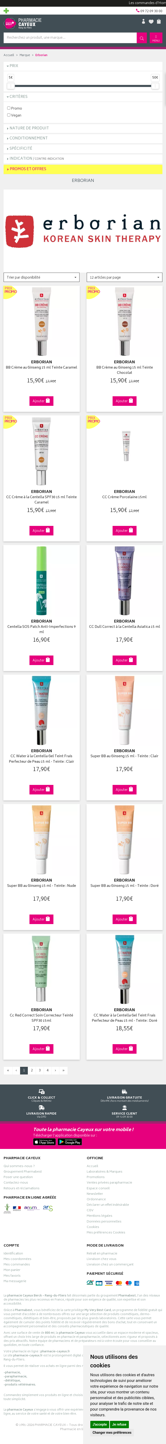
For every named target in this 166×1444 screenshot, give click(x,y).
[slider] (11, 86)
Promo (14, 108)
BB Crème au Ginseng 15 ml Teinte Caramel (41, 368)
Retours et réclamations (22, 1189)
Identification (13, 1254)
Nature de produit (29, 128)
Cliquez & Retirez (42, 1095)
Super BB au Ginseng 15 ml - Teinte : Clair (124, 756)
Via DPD (42, 1111)
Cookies (93, 1227)
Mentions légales (99, 1216)
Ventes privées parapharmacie (109, 1183)
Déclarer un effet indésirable (108, 1205)
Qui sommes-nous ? (19, 1166)
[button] (42, 277)
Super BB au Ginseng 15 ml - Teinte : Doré (125, 886)
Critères (19, 97)
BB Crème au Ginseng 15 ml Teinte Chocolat (124, 370)
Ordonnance (96, 1200)
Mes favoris (12, 1276)
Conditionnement (29, 138)
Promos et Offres (28, 169)
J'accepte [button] (100, 1424)
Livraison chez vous (101, 1259)
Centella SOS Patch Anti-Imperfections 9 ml (41, 629)
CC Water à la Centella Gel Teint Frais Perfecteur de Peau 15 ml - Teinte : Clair (41, 759)
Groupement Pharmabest (23, 1172)
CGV (90, 1211)
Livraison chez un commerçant (110, 1265)
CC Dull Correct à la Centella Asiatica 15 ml (124, 627)
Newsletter (95, 1194)
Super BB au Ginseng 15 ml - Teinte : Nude (41, 886)
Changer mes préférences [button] (112, 1432)
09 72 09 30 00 (125, 1111)
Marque (25, 55)
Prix (14, 66)
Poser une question (18, 1177)
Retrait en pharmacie (102, 1254)
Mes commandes (17, 1265)
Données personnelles (104, 1222)
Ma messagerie (15, 1282)
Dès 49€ (125, 1095)
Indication (37, 159)
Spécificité (21, 149)
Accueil (9, 55)
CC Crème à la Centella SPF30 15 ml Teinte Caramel (41, 500)
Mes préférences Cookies (106, 1233)
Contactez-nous (16, 1183)
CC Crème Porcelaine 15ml (124, 497)
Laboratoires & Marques (104, 1172)
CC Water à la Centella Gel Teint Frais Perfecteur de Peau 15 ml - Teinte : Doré (124, 1018)
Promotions (96, 1177)
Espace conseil (98, 1189)
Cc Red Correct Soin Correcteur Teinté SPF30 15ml (41, 1018)
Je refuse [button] (119, 1424)
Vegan (14, 115)
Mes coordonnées (17, 1259)
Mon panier (12, 1270)
